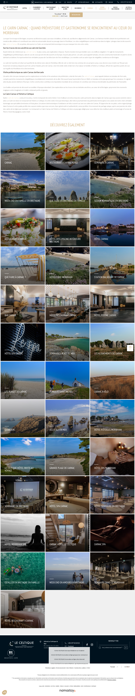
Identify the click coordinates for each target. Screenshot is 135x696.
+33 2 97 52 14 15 (124, 2)
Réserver (76, 15)
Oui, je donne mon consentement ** (112, 647)
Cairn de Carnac (13, 98)
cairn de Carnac (31, 52)
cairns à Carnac (11, 44)
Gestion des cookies (84, 668)
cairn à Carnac (89, 76)
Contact (69, 646)
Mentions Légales (111, 679)
